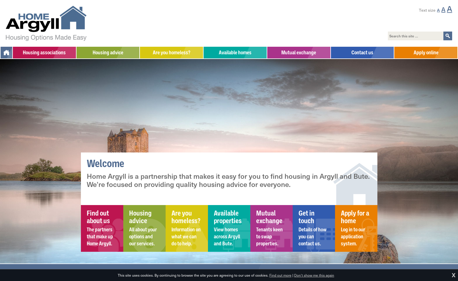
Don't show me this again (314, 275)
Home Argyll (46, 23)
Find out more (280, 275)
